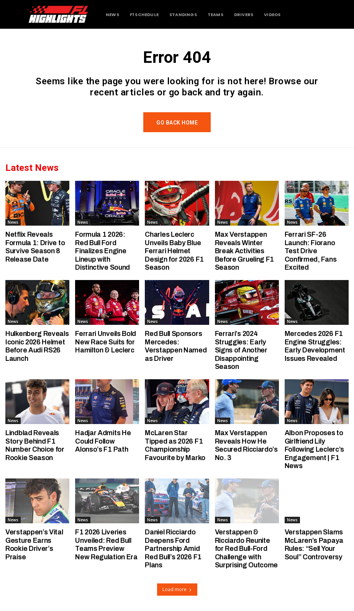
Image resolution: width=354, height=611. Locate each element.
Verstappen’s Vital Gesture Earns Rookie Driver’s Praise (34, 544)
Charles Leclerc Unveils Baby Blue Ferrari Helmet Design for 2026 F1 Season (174, 251)
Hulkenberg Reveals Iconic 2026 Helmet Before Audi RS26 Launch (37, 346)
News (13, 222)
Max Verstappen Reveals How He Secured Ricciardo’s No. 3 (246, 445)
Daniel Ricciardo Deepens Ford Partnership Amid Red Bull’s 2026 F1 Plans (173, 548)
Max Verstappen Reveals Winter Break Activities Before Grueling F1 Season (244, 251)
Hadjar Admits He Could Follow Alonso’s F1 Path (103, 441)
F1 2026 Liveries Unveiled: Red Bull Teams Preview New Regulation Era (106, 544)
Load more (177, 589)
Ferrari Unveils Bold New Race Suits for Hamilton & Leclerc (105, 342)
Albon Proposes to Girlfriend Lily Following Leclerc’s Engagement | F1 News (314, 449)
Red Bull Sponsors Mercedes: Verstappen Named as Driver (175, 346)
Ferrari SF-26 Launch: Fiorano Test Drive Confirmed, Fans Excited (311, 251)
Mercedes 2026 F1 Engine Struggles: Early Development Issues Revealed (315, 346)
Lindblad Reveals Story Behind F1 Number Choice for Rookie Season (34, 445)
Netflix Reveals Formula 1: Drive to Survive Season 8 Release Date (35, 247)
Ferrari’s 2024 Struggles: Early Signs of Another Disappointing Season (241, 350)
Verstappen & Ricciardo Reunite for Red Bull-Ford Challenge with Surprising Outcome (246, 548)
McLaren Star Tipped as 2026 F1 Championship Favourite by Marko (175, 445)
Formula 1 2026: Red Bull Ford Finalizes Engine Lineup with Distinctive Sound (102, 251)
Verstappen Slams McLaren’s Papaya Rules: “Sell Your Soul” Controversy (314, 544)
